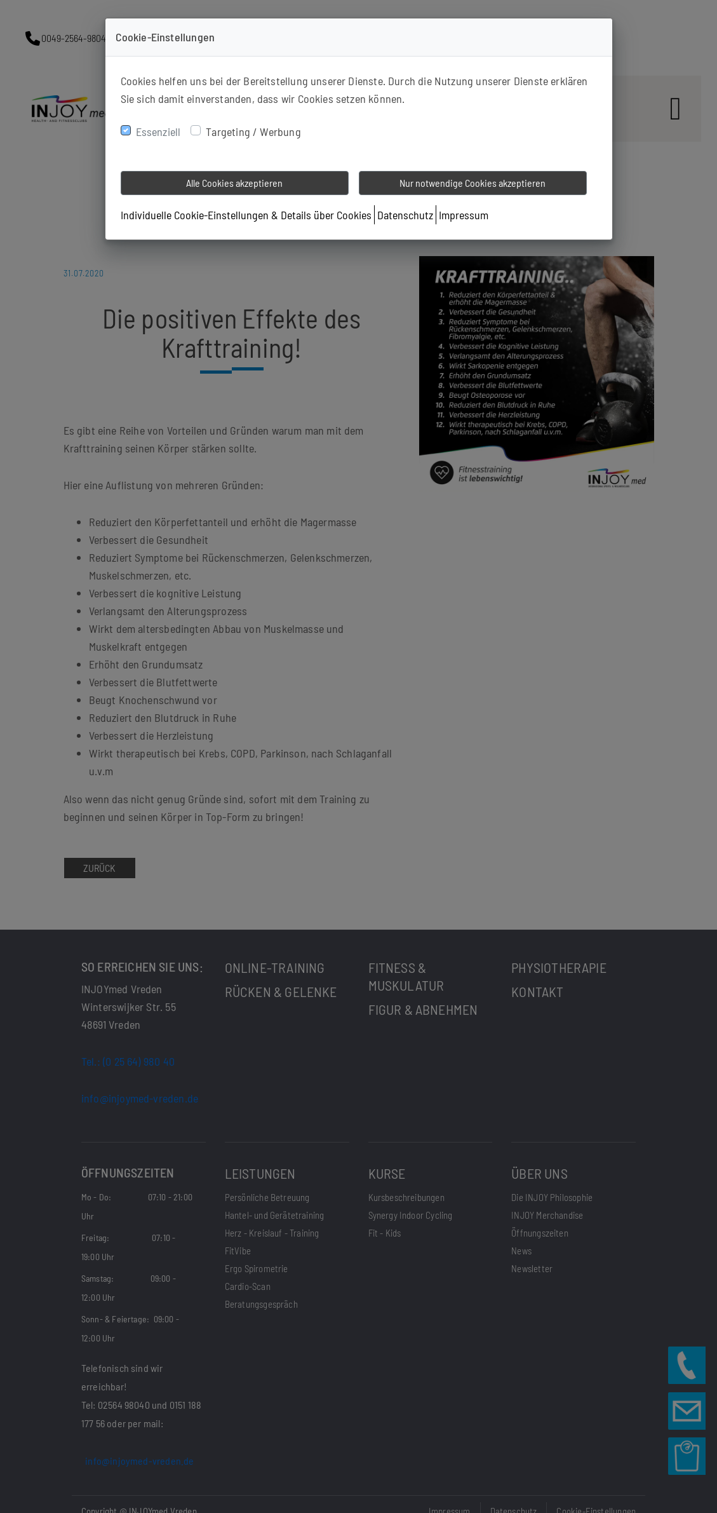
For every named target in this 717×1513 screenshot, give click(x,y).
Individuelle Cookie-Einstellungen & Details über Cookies (246, 215)
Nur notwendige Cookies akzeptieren (472, 183)
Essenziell (158, 132)
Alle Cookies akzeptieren (234, 183)
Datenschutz (405, 215)
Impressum (463, 215)
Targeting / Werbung (253, 132)
